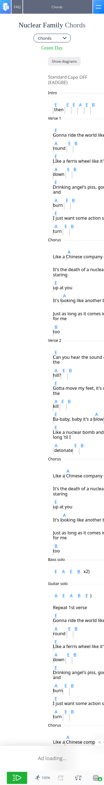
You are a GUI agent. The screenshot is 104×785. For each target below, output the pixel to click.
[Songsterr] (5, 7)
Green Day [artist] (52, 48)
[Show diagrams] (64, 61)
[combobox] (52, 38)
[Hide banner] (99, 742)
